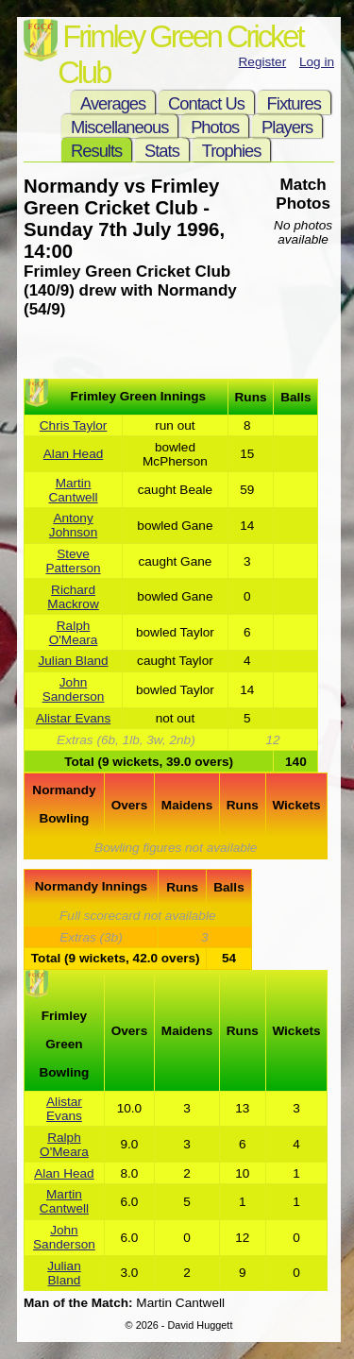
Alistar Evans (73, 718)
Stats (161, 151)
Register (263, 62)
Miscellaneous (119, 127)
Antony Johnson (73, 525)
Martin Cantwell (72, 490)
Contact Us (206, 103)
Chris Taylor (74, 425)
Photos (215, 127)
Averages (112, 103)
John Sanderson (73, 689)
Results (96, 151)
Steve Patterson (72, 561)
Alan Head (73, 454)
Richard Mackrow (72, 597)
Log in (316, 62)
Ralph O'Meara (73, 633)
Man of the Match (76, 1303)
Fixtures (294, 103)
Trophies (231, 151)
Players (286, 127)
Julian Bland (74, 661)
